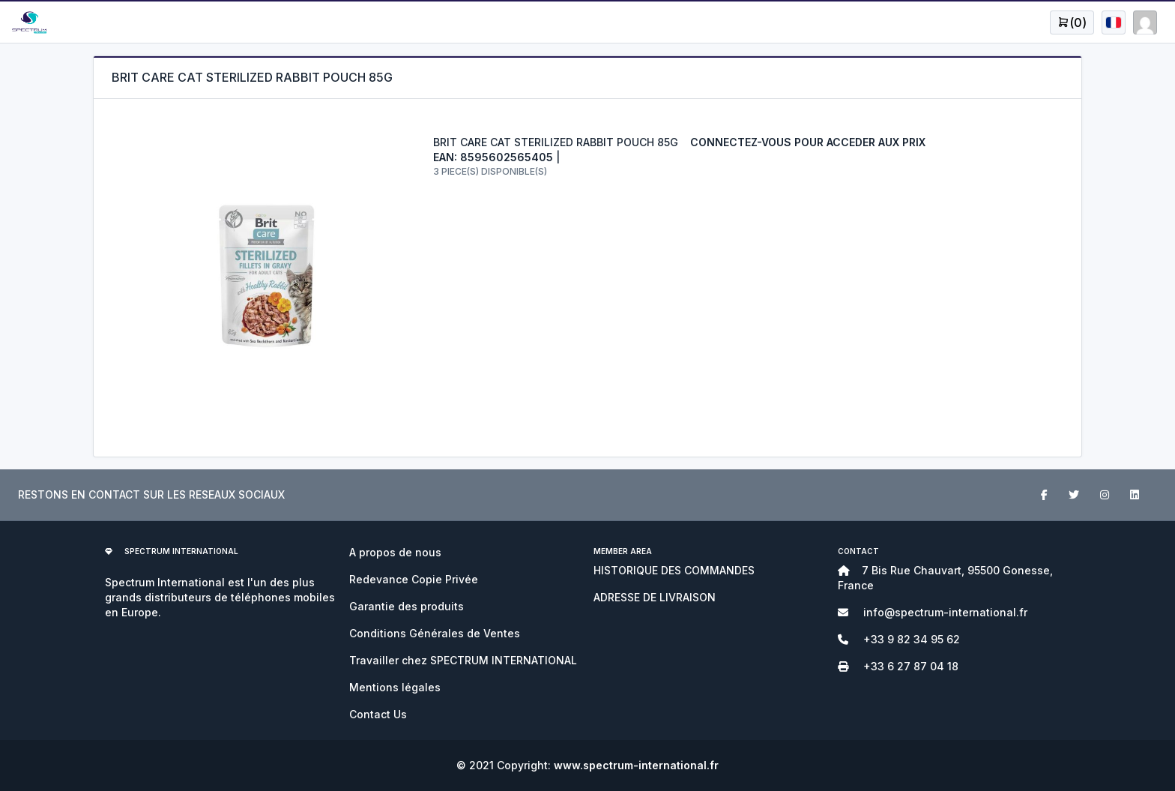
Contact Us (378, 714)
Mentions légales (395, 687)
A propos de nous (395, 552)
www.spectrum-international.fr (636, 765)
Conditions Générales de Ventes (434, 633)
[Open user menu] (1072, 22)
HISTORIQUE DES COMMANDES (674, 570)
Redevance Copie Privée (413, 579)
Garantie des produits (406, 606)
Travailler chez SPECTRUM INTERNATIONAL (463, 660)
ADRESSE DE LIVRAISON (654, 597)
